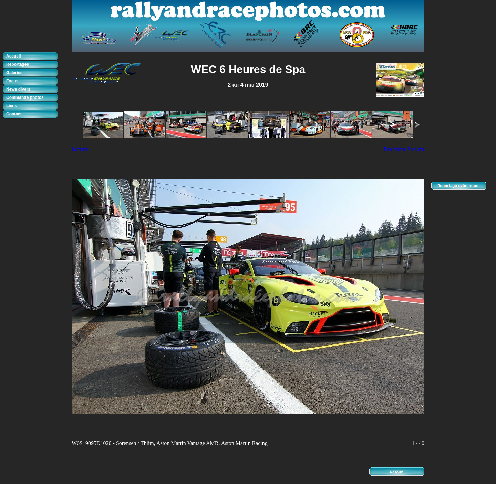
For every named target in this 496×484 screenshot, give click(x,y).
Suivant (415, 149)
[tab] (32, 56)
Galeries (14, 72)
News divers (18, 89)
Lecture (80, 149)
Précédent (394, 149)
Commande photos (25, 97)
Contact (14, 114)
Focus (12, 81)
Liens (11, 105)
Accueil (13, 56)
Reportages (17, 64)
